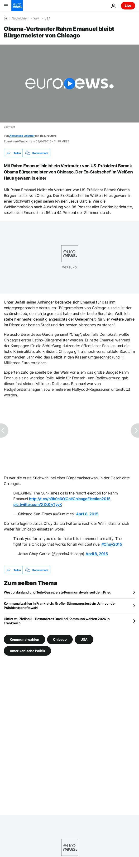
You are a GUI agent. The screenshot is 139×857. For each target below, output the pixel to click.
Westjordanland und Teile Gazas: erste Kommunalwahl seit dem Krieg (57, 592)
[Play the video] (69, 83)
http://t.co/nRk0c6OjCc (49, 498)
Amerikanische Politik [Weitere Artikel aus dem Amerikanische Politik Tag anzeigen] (27, 651)
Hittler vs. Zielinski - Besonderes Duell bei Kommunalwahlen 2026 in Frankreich (57, 621)
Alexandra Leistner (22, 135)
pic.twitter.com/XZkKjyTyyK (37, 504)
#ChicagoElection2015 (90, 498)
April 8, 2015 (87, 514)
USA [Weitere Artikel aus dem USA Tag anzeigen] (84, 639)
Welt (36, 18)
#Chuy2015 (111, 544)
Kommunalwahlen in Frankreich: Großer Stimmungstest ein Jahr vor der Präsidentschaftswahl (60, 605)
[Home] (5, 18)
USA (47, 18)
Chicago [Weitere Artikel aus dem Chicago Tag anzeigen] (60, 639)
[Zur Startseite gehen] (17, 5)
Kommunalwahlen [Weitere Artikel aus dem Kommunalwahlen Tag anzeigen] (24, 639)
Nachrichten (20, 18)
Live (128, 6)
